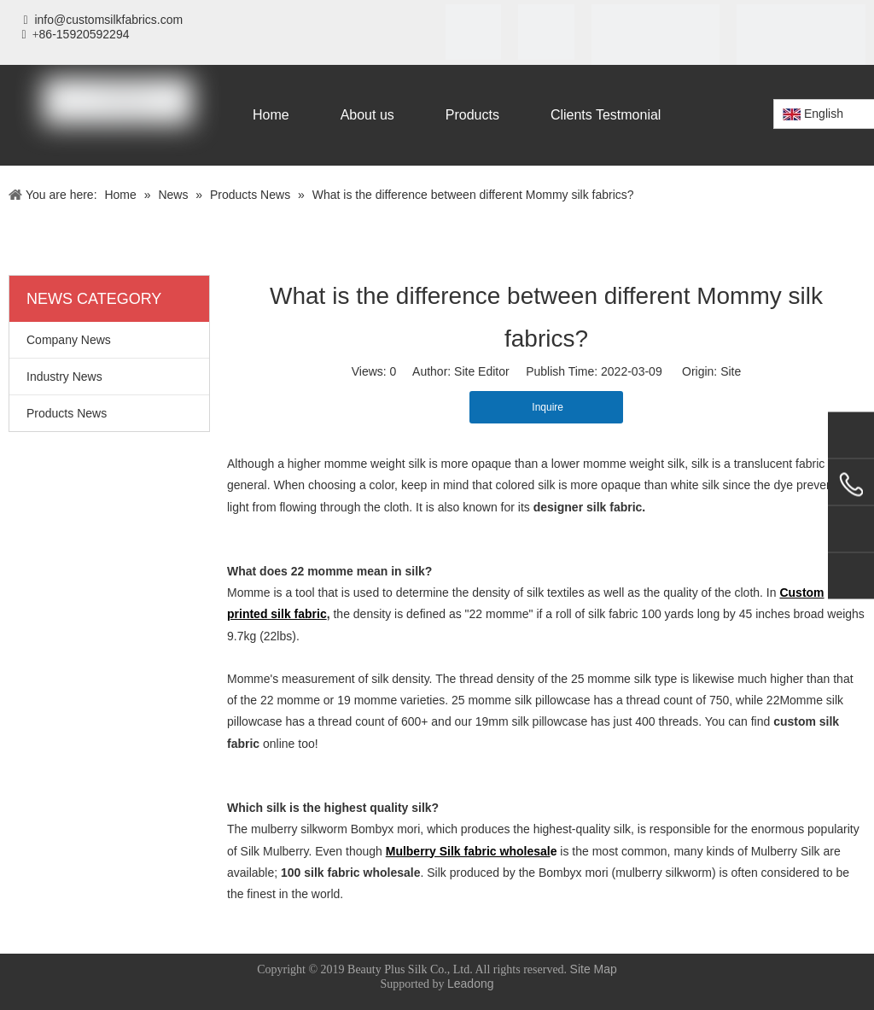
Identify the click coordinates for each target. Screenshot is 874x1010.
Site (730, 371)
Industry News (64, 376)
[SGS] (546, 32)
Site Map (593, 969)
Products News (66, 413)
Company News (68, 340)
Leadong (470, 983)
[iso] (473, 32)
